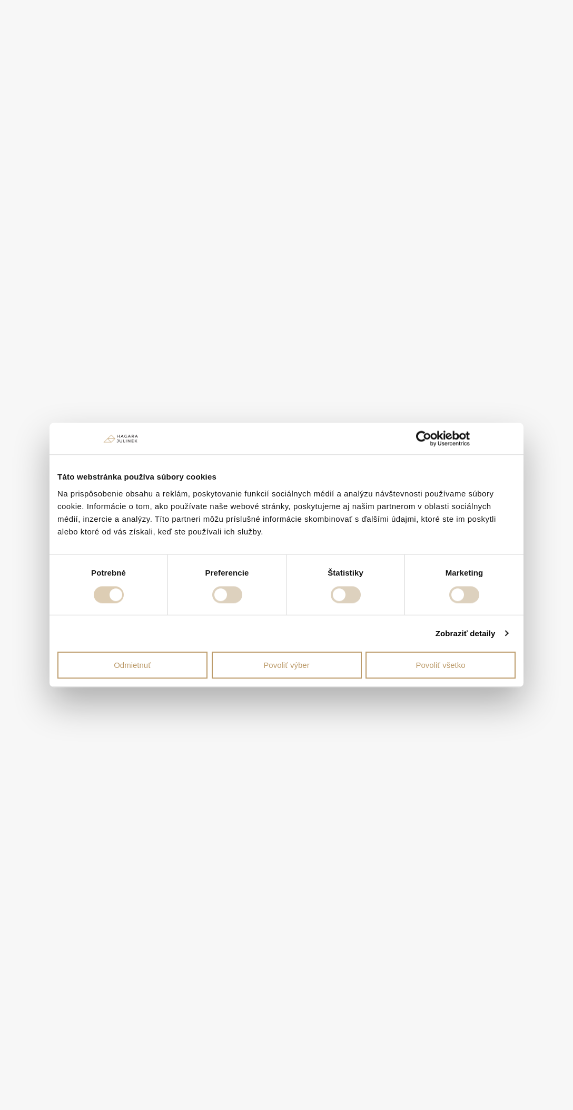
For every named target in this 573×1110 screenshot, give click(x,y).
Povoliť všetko (441, 665)
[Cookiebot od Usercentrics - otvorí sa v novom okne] (424, 438)
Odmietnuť (132, 665)
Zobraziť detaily (466, 633)
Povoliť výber (286, 665)
